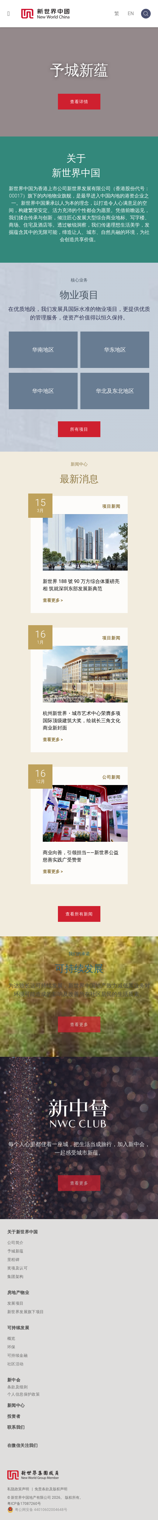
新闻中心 (16, 1405)
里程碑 (13, 1259)
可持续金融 (17, 1355)
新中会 (13, 1379)
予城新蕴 (15, 1251)
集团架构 (15, 1276)
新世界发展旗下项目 (25, 1311)
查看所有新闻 (79, 914)
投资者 (13, 1416)
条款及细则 (17, 1387)
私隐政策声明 (18, 1489)
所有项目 (79, 429)
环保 (11, 1347)
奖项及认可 (17, 1268)
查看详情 (79, 101)
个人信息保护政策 (23, 1394)
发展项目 (15, 1303)
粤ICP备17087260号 (24, 1503)
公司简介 (15, 1242)
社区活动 (15, 1364)
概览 (11, 1338)
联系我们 (16, 1427)
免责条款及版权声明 (51, 1489)
